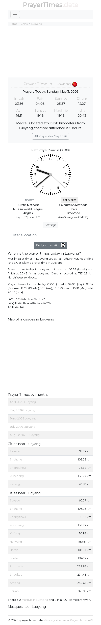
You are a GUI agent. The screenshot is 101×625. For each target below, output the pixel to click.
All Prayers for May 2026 (50, 136)
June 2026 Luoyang (23, 418)
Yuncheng (17, 476)
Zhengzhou (18, 467)
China (24, 23)
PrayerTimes (42, 5)
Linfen (14, 550)
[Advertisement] (50, 52)
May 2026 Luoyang (22, 410)
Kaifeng (15, 484)
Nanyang (16, 541)
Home (13, 23)
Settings (50, 225)
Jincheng (16, 459)
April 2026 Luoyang (23, 402)
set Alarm (69, 199)
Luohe (14, 558)
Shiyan (14, 591)
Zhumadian (17, 566)
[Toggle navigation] (15, 14)
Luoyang (36, 23)
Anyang (15, 582)
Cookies (62, 620)
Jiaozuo (15, 451)
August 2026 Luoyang (25, 435)
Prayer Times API (81, 620)
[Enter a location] (50, 235)
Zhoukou (16, 574)
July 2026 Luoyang (22, 426)
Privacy (50, 620)
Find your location (50, 245)
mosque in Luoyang (34, 599)
